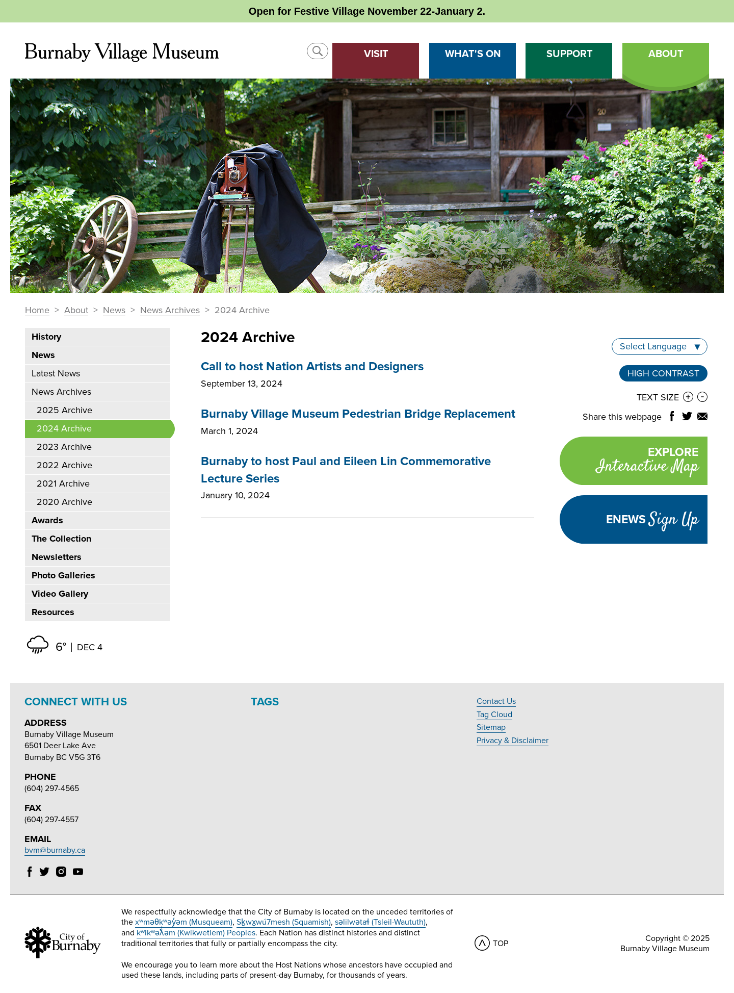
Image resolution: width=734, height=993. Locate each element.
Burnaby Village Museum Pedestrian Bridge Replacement (358, 413)
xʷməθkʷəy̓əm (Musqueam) (183, 922)
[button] (317, 51)
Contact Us (496, 701)
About (76, 310)
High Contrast (663, 373)
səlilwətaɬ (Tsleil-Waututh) (380, 922)
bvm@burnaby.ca (54, 850)
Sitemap (491, 727)
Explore (629, 461)
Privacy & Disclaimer (512, 740)
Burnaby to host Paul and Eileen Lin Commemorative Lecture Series (346, 470)
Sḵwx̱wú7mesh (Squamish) (284, 922)
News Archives (170, 310)
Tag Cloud (494, 714)
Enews (652, 519)
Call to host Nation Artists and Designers (312, 366)
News (114, 310)
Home (37, 310)
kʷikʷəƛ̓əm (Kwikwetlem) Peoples (196, 933)
